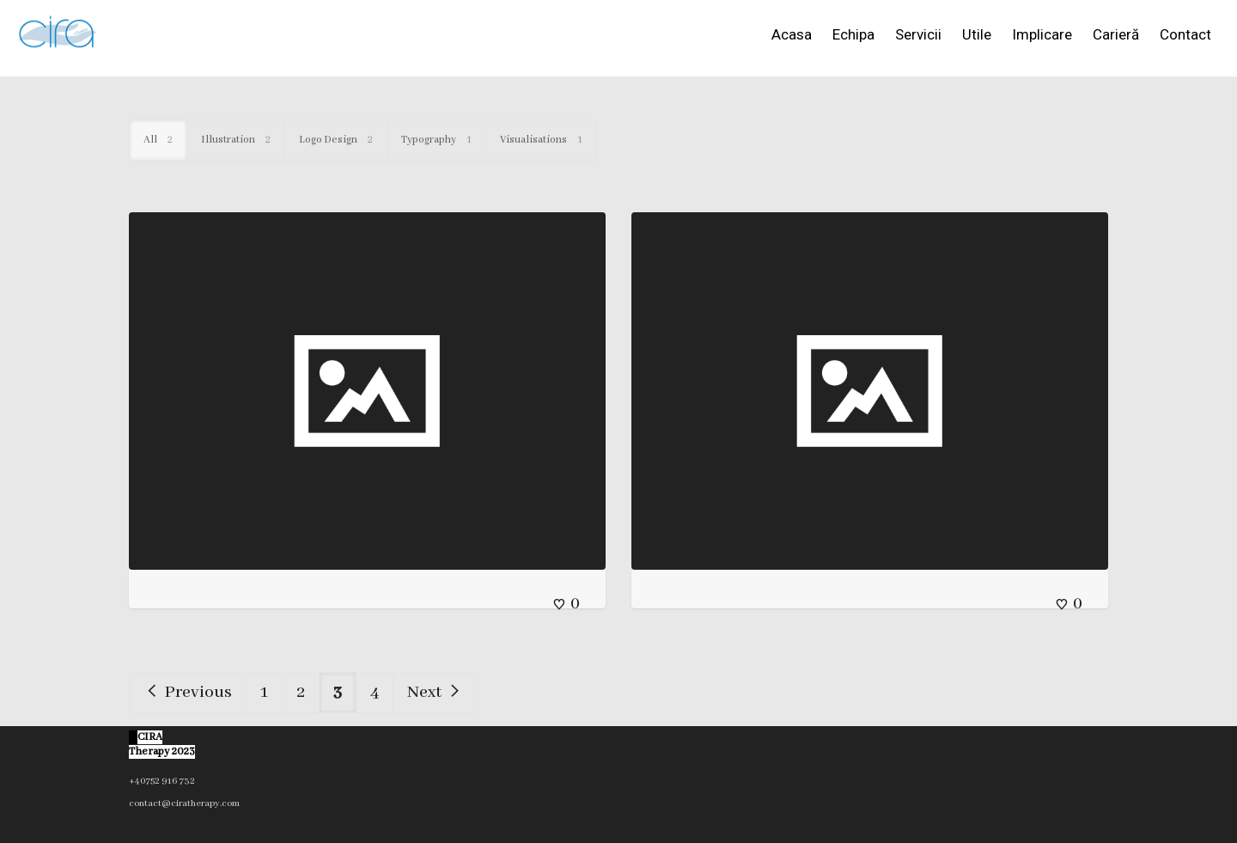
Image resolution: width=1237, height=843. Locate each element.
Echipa (853, 34)
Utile (976, 34)
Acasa (791, 34)
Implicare (1042, 34)
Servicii (918, 34)
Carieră (1116, 34)
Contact (1185, 34)
